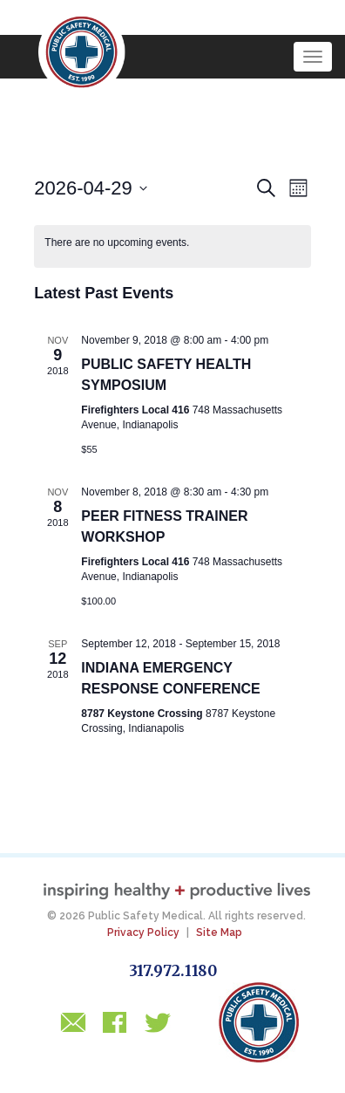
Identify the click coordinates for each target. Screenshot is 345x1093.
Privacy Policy (143, 932)
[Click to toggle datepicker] (90, 188)
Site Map (219, 932)
